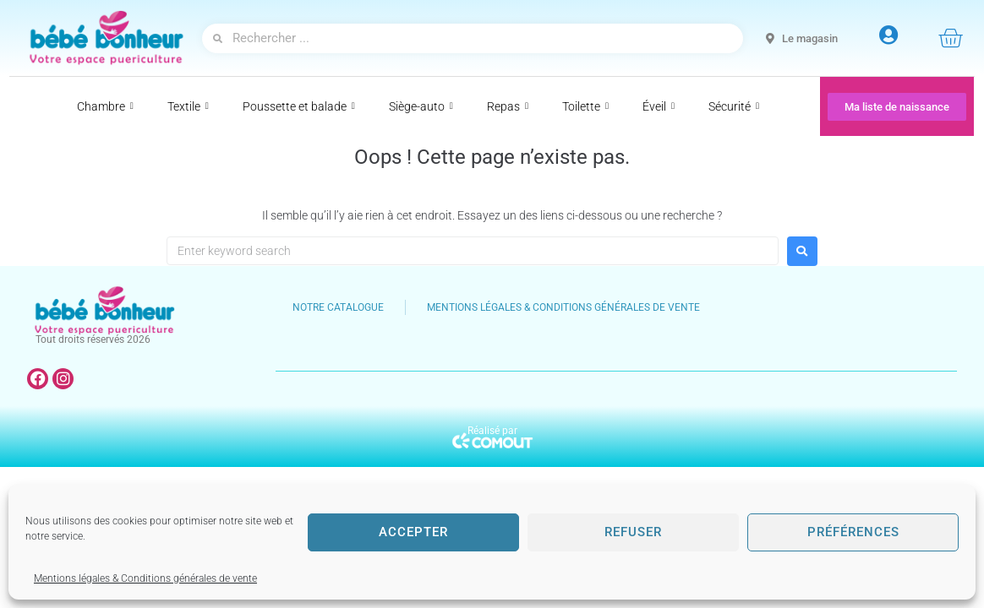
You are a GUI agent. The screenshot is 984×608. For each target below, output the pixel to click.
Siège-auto (421, 106)
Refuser (633, 532)
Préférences (853, 532)
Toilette (585, 106)
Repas (507, 106)
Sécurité (733, 106)
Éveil (658, 106)
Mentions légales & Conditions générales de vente (145, 578)
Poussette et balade (299, 106)
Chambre (105, 106)
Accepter (413, 532)
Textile (188, 106)
